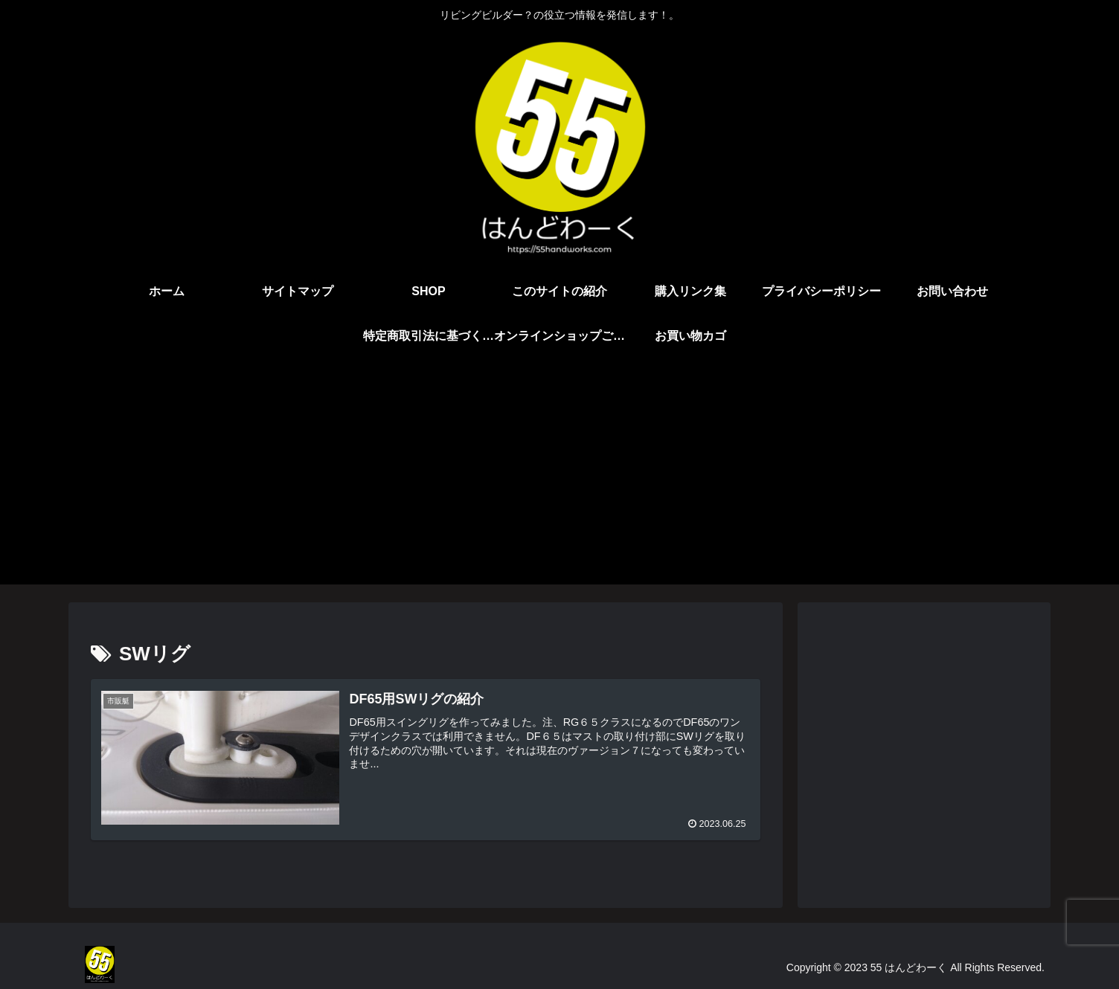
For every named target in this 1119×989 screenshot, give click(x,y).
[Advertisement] (559, 480)
